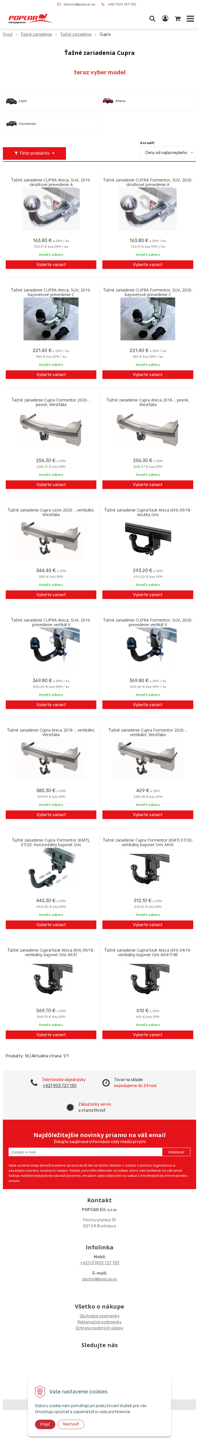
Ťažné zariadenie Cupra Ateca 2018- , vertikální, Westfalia (51, 732)
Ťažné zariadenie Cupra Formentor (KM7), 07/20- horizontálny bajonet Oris (51, 842)
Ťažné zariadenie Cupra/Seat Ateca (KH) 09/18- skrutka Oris (148, 512)
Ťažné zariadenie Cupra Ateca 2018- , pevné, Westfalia (148, 402)
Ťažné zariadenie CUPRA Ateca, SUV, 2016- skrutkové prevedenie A (51, 182)
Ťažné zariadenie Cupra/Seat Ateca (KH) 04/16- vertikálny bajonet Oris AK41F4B (148, 952)
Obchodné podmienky (100, 1316)
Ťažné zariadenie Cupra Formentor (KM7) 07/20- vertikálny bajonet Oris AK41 (148, 842)
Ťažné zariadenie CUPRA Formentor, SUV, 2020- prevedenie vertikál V (148, 622)
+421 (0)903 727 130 (99, 1263)
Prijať (45, 1424)
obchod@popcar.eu (79, 4)
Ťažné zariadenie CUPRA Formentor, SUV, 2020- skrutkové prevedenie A (148, 182)
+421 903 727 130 (122, 4)
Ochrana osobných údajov (99, 1328)
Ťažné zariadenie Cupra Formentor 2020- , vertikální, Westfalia (148, 732)
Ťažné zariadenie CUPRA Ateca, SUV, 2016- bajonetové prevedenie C (51, 292)
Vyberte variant (51, 264)
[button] (152, 18)
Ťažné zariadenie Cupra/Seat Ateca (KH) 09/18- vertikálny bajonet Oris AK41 (51, 952)
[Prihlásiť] (165, 18)
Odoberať (176, 1152)
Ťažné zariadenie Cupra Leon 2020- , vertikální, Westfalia (51, 512)
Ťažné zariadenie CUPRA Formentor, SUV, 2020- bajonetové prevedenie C (148, 292)
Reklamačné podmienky (99, 1322)
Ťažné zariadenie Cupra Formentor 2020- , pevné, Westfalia (51, 402)
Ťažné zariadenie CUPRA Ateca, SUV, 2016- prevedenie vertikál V (51, 622)
